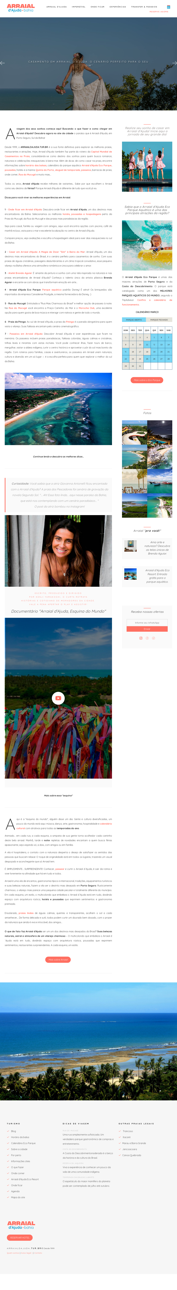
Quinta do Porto (45, 170)
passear (59, 869)
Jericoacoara (128, 1149)
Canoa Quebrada (130, 1155)
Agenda (13, 1191)
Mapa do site (16, 1197)
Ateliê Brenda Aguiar (20, 273)
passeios (86, 170)
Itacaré (124, 1137)
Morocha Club (87, 308)
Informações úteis (18, 1161)
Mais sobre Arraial (58, 959)
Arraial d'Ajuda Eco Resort (23, 1179)
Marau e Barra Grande (132, 1143)
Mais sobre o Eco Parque (147, 380)
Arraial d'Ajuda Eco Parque (97, 165)
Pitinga (70, 321)
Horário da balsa (18, 1137)
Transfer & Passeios (144, 7)
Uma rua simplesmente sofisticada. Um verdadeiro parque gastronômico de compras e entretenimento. (88, 1139)
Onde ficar (98, 7)
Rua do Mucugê (27, 174)
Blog (11, 1131)
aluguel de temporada (67, 170)
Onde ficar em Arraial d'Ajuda (25, 209)
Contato (38, 1253)
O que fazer (15, 1167)
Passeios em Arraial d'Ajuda (26, 333)
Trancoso (126, 1131)
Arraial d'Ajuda (57, 7)
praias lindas (26, 913)
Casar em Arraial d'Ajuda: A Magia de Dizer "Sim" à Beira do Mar (47, 251)
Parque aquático (52, 289)
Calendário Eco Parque (21, 1143)
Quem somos (13, 1253)
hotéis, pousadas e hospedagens (82, 214)
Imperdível (78, 7)
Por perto (14, 1155)
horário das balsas (35, 165)
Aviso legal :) (27, 1253)
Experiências (118, 7)
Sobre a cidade (17, 1149)
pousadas (10, 170)
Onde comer (15, 1173)
